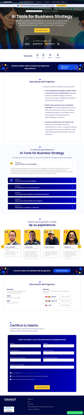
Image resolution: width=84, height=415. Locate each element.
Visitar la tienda (61, 5)
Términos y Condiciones (26, 374)
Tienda (62, 2)
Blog (58, 2)
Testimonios (30, 404)
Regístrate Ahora (42, 30)
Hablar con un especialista (65, 67)
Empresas (47, 2)
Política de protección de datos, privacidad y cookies (40, 406)
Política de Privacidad (36, 374)
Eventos (53, 2)
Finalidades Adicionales (39, 380)
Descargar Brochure (62, 270)
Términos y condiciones (33, 409)
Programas (39, 2)
